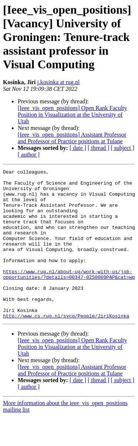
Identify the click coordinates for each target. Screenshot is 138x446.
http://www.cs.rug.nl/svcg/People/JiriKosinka (66, 345)
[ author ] (29, 154)
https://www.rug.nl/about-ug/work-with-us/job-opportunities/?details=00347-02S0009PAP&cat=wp (69, 295)
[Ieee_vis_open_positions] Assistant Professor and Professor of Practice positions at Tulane (72, 137)
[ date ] (78, 148)
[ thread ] (98, 148)
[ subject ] (122, 148)
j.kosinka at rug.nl (58, 82)
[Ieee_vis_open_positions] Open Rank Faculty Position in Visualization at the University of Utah (72, 114)
